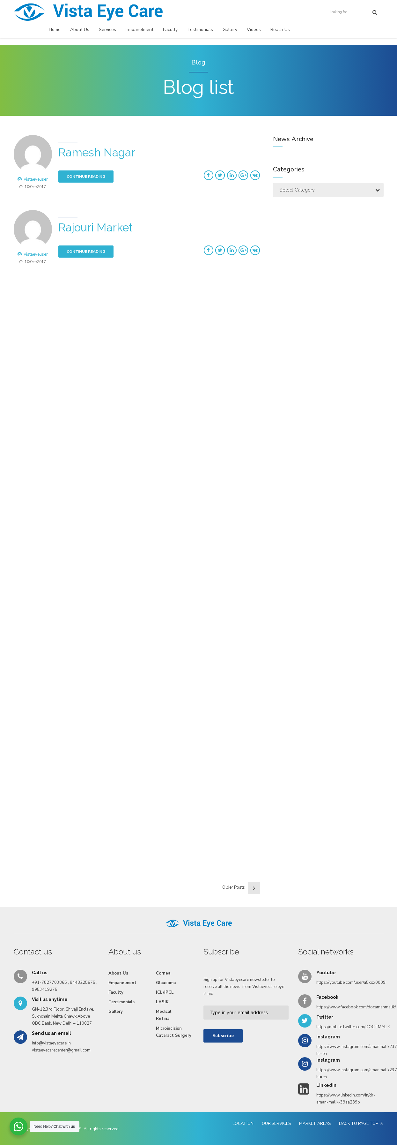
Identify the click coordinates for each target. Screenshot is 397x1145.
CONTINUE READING (86, 176)
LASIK (162, 985)
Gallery (230, 29)
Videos (254, 29)
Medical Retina (163, 998)
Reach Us (280, 29)
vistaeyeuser (36, 179)
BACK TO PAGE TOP (358, 1107)
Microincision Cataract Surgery (173, 1014)
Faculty (170, 29)
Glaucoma (166, 966)
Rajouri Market (95, 225)
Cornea (163, 956)
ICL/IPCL (165, 975)
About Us (79, 29)
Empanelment (139, 29)
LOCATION (243, 1107)
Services (107, 29)
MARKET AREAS (315, 1107)
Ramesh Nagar (96, 152)
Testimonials (200, 29)
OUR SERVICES (276, 1107)
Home (55, 29)
